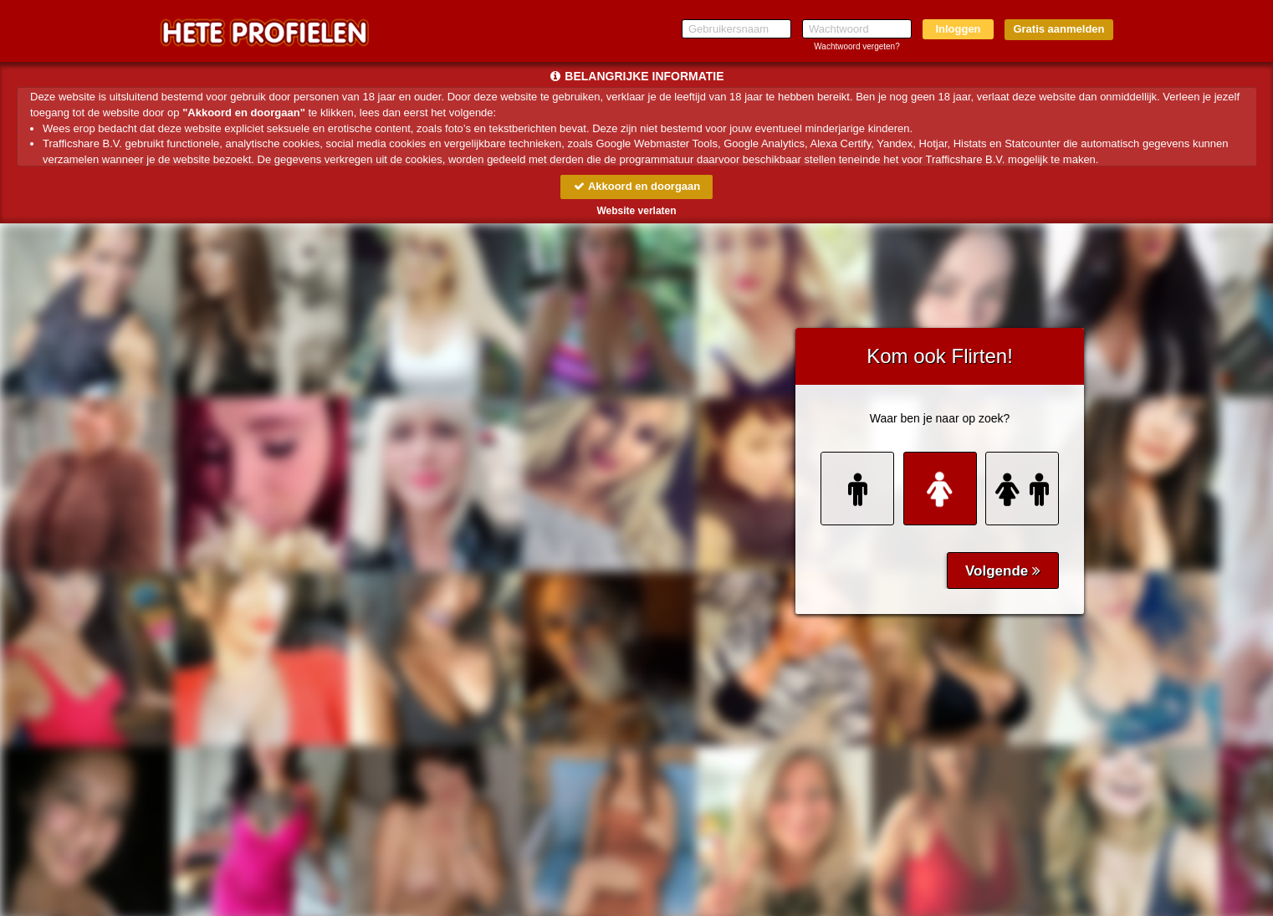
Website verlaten (636, 211)
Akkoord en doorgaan (636, 186)
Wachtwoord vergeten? (856, 46)
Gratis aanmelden (1058, 29)
